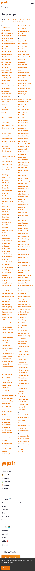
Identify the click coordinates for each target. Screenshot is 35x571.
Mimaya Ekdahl (23, 178)
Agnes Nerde (5, 30)
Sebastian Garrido (24, 304)
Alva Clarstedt (6, 62)
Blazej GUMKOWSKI (7, 128)
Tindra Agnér (22, 373)
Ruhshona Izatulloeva (25, 285)
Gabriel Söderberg (7, 327)
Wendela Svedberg (24, 436)
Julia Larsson (5, 417)
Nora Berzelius (23, 233)
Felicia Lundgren (6, 299)
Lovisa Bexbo (22, 86)
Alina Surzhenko (6, 57)
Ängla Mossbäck (6, 117)
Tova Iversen (22, 388)
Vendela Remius (23, 417)
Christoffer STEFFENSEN (5, 147)
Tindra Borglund (23, 375)
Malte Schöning (23, 136)
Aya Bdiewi (4, 109)
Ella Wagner (5, 220)
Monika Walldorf (23, 215)
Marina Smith (22, 141)
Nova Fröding (22, 249)
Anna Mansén (5, 96)
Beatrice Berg (5, 123)
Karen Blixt (5, 446)
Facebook (4, 534)
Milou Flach (22, 175)
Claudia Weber (6, 151)
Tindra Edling (22, 378)
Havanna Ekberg (6, 356)
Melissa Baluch (23, 160)
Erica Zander (5, 275)
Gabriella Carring (7, 330)
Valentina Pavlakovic (25, 415)
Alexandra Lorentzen (8, 43)
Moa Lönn (21, 199)
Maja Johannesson (24, 107)
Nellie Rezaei (22, 226)
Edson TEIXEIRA (6, 177)
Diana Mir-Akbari (6, 161)
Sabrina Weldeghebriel (25, 291)
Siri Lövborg (22, 322)
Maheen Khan (22, 104)
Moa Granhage (23, 197)
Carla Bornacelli (6, 133)
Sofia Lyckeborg (23, 333)
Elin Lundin (5, 188)
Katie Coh (4, 451)
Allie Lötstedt (5, 59)
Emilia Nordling (6, 254)
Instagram (4, 531)
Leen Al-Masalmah (24, 57)
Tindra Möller (22, 380)
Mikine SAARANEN (23, 170)
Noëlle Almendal (23, 231)
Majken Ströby (23, 120)
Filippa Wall (5, 315)
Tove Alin (21, 391)
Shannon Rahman (24, 309)
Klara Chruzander (24, 31)
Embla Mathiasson (7, 241)
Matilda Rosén (23, 149)
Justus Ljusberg (6, 433)
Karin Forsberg (6, 448)
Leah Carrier (22, 49)
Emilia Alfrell (5, 249)
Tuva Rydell (22, 402)
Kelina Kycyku (5, 454)
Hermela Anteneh (7, 367)
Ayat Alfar (4, 112)
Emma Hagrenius (7, 267)
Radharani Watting (24, 275)
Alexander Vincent (7, 38)
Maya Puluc (22, 157)
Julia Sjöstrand (6, 425)
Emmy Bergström (7, 270)
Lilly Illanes (21, 59)
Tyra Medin (21, 407)
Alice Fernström (6, 46)
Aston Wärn (5, 102)
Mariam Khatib (23, 138)
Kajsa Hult (4, 440)
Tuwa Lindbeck (23, 404)
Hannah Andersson (7, 353)
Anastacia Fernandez (8, 86)
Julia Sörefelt (5, 427)
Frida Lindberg (6, 322)
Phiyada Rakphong (24, 265)
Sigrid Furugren (23, 320)
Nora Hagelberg (23, 239)
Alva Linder (5, 67)
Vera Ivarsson (22, 423)
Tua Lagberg (22, 396)
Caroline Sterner (6, 138)
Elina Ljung (5, 193)
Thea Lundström (23, 359)
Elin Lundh (4, 185)
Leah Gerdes (22, 51)
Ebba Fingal (5, 175)
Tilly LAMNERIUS (23, 370)
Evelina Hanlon (6, 285)
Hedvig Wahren (6, 364)
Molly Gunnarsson (24, 210)
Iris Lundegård (6, 380)
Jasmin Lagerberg (7, 401)
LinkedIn (4, 537)
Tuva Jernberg (23, 399)
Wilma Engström (23, 441)
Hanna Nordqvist (7, 348)
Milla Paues (21, 173)
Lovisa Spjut (22, 94)
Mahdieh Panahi (23, 102)
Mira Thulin (22, 191)
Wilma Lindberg (23, 444)
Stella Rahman (23, 341)
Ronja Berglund (23, 283)
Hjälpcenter (5, 545)
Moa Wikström (23, 204)
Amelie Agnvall (6, 78)
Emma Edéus (5, 264)
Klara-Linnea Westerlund (22, 35)
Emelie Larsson (6, 246)
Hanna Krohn (5, 345)
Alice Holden (5, 49)
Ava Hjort (4, 104)
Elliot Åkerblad (6, 233)
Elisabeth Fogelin (7, 201)
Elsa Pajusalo (5, 238)
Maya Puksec (22, 154)
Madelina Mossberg (24, 99)
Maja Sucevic (22, 112)
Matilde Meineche (23, 152)
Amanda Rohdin (6, 70)
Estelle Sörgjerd (6, 278)
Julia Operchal (6, 422)
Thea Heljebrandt (24, 354)
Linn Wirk (21, 70)
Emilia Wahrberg (6, 256)
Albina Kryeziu (6, 36)
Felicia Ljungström (7, 296)
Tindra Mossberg (23, 383)
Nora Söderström (24, 247)
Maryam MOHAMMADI (25, 144)
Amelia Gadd (5, 75)
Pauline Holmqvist (24, 262)
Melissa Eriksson (23, 162)
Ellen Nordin (5, 227)
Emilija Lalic (5, 259)
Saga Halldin (22, 293)
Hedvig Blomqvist (7, 361)
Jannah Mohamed (7, 398)
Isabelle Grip (5, 388)
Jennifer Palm (5, 403)
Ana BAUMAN (5, 80)
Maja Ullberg (22, 115)
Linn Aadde (21, 62)
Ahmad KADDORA (7, 33)
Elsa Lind (4, 235)
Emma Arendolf (6, 262)
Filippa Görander (6, 312)
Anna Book (5, 91)
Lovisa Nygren (23, 91)
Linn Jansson (22, 65)
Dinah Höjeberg (6, 167)
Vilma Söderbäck (23, 431)
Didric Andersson (7, 164)
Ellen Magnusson (6, 222)
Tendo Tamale (23, 351)
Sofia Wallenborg (24, 336)
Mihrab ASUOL (22, 168)
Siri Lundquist (22, 325)
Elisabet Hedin (6, 198)
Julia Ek (3, 414)
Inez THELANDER (6, 374)
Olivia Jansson (23, 257)
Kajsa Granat (5, 438)
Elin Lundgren (5, 183)
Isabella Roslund (6, 382)
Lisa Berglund (22, 80)
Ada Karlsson (5, 28)
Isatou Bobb (5, 390)
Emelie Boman (6, 243)
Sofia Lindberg (23, 330)
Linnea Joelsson (23, 73)
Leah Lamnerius (23, 54)
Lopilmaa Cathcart (24, 83)
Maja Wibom (22, 117)
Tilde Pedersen (23, 367)
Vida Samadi (22, 428)
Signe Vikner (22, 317)
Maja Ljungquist (23, 109)
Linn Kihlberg (22, 67)
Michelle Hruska (23, 165)
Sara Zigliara (22, 299)
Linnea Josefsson (24, 75)
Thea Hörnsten (23, 357)
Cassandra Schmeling (8, 141)
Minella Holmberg (24, 181)
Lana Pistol (22, 41)
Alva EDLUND (5, 65)
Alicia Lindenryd (6, 54)
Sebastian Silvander (24, 307)
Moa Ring (21, 202)
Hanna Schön (5, 351)
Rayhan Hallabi (23, 278)
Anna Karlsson (6, 94)
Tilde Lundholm (23, 365)
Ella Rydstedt (5, 214)
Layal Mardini (22, 46)
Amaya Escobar (6, 73)
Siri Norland (22, 328)
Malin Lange (22, 128)
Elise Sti (4, 204)
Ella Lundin (5, 212)
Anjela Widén (5, 88)
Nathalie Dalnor (23, 223)
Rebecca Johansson (24, 280)
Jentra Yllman (6, 406)
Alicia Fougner (6, 51)
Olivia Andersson (23, 255)
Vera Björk (21, 420)
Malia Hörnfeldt (23, 123)
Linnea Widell (22, 78)
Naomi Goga (22, 220)
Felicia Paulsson (6, 301)
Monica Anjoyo (23, 212)
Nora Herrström (23, 244)
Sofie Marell (22, 338)
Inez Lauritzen (6, 372)
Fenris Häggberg (6, 307)
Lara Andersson (23, 43)
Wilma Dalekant (23, 439)
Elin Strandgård (6, 190)
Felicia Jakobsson (7, 293)
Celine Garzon (6, 144)
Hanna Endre (5, 340)
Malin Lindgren (23, 131)
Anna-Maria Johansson (9, 99)
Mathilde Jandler (23, 146)
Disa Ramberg (6, 169)
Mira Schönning (23, 189)
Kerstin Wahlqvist (24, 26)
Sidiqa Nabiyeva (23, 312)
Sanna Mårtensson (24, 296)
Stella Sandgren (23, 346)
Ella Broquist (5, 209)
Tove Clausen (22, 394)
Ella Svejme (5, 217)
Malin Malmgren (23, 133)
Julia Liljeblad (5, 419)
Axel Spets (4, 107)
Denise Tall (4, 159)
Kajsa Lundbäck (6, 443)
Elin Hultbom (5, 180)
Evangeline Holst (6, 283)
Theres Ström (22, 362)
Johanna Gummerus (8, 409)
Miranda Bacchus (23, 194)
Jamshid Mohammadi (8, 396)
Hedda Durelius (6, 359)
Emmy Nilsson (6, 272)
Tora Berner (22, 386)
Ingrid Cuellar (5, 377)
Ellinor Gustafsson (7, 230)
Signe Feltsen (22, 315)
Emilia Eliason (6, 251)
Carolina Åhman (6, 136)
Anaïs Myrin (5, 83)
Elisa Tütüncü (5, 196)
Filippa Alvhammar (7, 309)
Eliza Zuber (5, 206)
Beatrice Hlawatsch (7, 125)
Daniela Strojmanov (8, 156)
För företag (5, 516)
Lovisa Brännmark (24, 88)
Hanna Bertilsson (7, 338)
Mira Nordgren (23, 186)
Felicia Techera (6, 304)
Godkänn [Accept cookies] (6, 568)
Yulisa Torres (22, 452)
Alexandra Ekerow (7, 41)
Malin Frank (22, 125)
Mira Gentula (22, 183)
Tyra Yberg (21, 410)
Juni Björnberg (6, 430)
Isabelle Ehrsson (6, 385)
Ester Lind (4, 280)
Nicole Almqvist (23, 228)
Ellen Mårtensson (7, 225)
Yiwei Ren (21, 449)
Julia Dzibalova (6, 411)
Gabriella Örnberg (7, 332)
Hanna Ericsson (6, 343)
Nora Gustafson (23, 236)
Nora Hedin (22, 241)
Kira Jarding (22, 28)
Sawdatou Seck (23, 301)
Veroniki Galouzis (24, 425)
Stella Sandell (22, 344)
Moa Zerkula (22, 207)
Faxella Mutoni (6, 291)
